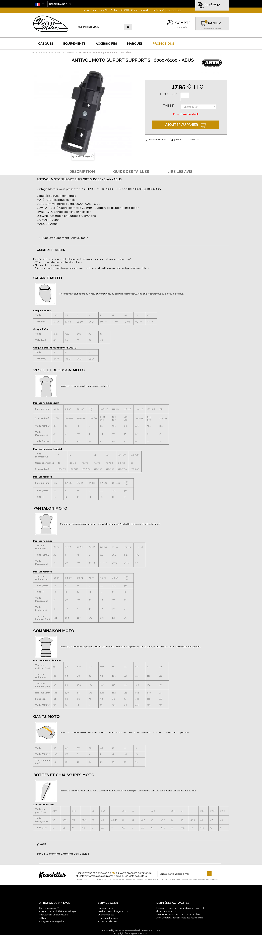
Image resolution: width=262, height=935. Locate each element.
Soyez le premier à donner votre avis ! (63, 853)
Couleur (168, 94)
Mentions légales (110, 930)
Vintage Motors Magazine (51, 921)
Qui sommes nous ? (48, 908)
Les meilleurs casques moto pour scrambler (178, 914)
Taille (168, 105)
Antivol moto (79, 238)
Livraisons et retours (107, 918)
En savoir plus (173, 10)
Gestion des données (136, 930)
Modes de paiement (107, 921)
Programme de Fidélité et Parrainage (57, 911)
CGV (122, 930)
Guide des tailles (106, 914)
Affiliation (43, 918)
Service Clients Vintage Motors (113, 911)
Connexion (182, 27)
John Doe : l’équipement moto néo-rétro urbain (179, 917)
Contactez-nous (105, 908)
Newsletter (52, 875)
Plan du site (154, 930)
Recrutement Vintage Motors (53, 914)
